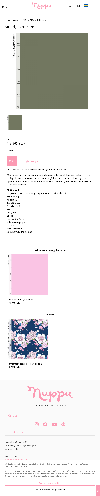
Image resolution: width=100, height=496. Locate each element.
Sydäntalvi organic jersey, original (25, 363)
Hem (7, 20)
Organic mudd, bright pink (22, 299)
